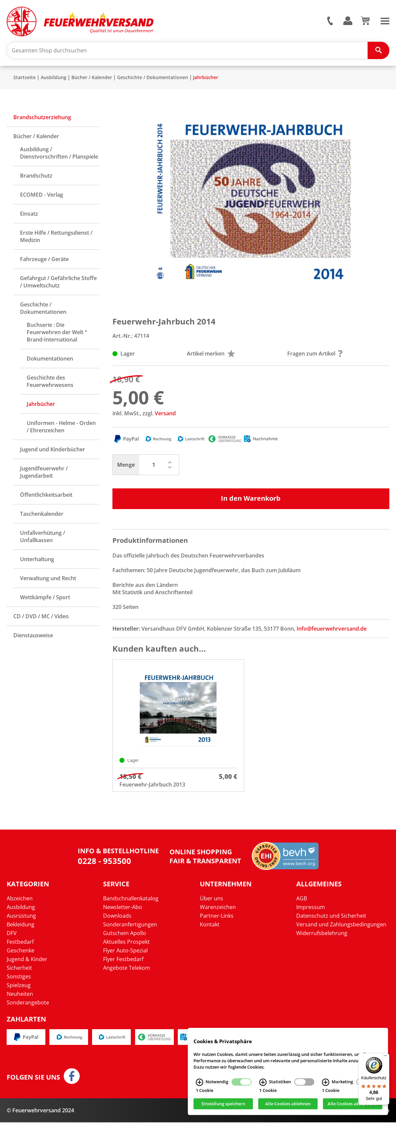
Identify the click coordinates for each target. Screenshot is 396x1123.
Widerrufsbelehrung (321, 933)
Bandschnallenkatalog (130, 899)
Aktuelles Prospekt (126, 942)
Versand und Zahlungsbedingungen (341, 925)
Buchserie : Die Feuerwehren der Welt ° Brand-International (57, 333)
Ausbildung (53, 78)
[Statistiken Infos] (263, 1082)
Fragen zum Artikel (315, 354)
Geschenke (20, 951)
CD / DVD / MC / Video (41, 617)
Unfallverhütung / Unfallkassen (42, 537)
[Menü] (385, 1057)
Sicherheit (19, 968)
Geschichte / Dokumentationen (152, 78)
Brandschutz (36, 176)
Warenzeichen (218, 907)
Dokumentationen (50, 359)
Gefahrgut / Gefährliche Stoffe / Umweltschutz (58, 282)
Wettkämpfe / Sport (45, 598)
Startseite (24, 78)
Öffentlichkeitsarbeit (46, 495)
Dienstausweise (33, 636)
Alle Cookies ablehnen (288, 1104)
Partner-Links (217, 916)
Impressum (310, 907)
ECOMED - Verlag (41, 195)
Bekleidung (20, 925)
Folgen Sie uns (33, 1078)
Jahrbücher (205, 78)
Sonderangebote (28, 1003)
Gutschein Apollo (124, 933)
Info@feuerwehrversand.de (332, 629)
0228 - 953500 (104, 861)
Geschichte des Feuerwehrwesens (50, 382)
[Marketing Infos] (325, 1082)
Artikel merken (211, 354)
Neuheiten (20, 994)
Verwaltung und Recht (48, 579)
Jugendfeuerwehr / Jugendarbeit (44, 472)
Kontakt (210, 925)
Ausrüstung (21, 916)
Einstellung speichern (223, 1104)
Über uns (211, 899)
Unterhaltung (37, 560)
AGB (301, 899)
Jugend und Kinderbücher (52, 450)
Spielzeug (19, 985)
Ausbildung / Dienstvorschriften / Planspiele (59, 153)
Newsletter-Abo (122, 907)
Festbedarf (20, 942)
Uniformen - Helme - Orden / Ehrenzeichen (61, 427)
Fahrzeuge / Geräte (44, 259)
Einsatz (29, 214)
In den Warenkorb (251, 498)
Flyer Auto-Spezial (125, 951)
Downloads (117, 916)
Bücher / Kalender (91, 78)
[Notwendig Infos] (199, 1082)
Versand (165, 414)
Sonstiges (19, 977)
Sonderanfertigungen (130, 925)
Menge (126, 465)
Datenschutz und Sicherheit (331, 916)
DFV (12, 933)
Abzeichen (20, 899)
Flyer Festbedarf (123, 959)
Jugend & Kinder (27, 959)
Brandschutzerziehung (42, 118)
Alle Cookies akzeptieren (353, 1104)
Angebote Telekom (126, 968)
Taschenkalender (41, 514)
